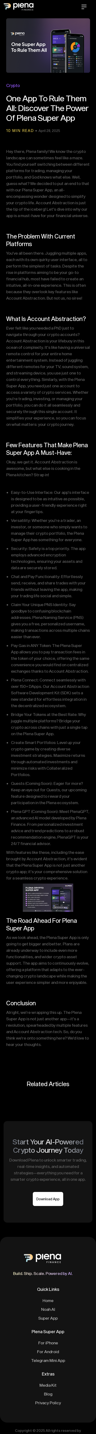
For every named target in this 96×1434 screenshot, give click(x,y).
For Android (48, 1351)
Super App (48, 1318)
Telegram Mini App (48, 1360)
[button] (84, 7)
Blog (48, 1393)
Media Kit (48, 1385)
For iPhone (48, 1342)
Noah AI (48, 1309)
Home (48, 1300)
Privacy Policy (48, 1402)
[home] (25, 7)
